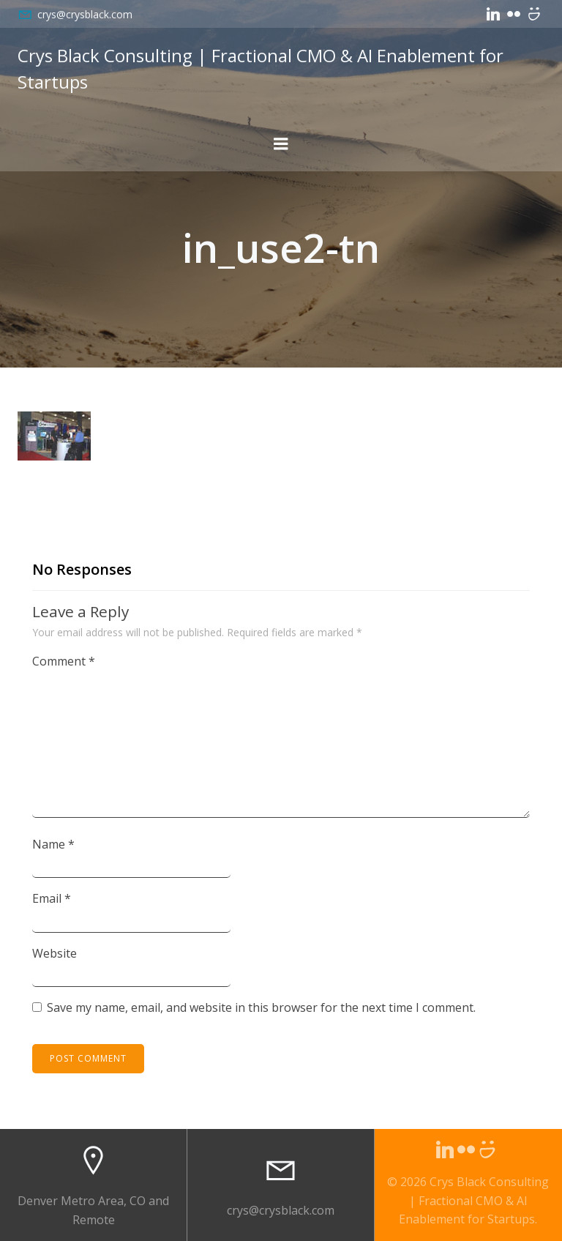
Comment (63, 661)
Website (54, 953)
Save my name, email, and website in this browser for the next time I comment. (261, 1007)
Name (53, 844)
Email (51, 898)
